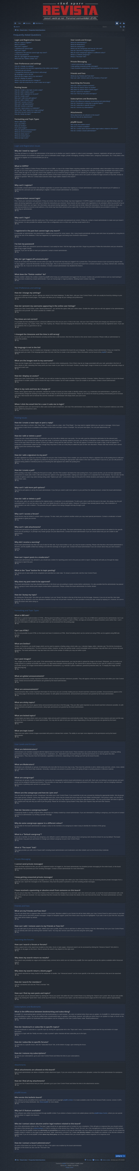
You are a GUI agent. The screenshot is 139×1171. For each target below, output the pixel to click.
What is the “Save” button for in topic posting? (29, 110)
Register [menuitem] (124, 23)
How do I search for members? (80, 91)
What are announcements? (23, 132)
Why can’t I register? (21, 46)
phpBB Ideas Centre (100, 1113)
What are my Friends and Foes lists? (82, 76)
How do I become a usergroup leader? (83, 50)
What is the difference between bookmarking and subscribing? (90, 101)
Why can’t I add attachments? (24, 104)
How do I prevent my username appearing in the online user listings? (36, 68)
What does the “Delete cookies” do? (26, 58)
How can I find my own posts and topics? (84, 93)
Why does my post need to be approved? (28, 112)
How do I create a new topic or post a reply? (29, 90)
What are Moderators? (78, 44)
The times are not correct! (23, 70)
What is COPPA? (20, 44)
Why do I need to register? (23, 42)
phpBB (104, 352)
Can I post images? (21, 128)
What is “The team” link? (78, 56)
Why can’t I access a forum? (24, 102)
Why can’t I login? (20, 50)
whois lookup (38, 1128)
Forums (28, 23)
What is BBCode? (20, 122)
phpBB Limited (68, 1100)
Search (18, 27)
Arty (66, 1165)
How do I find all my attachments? (81, 117)
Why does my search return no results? (83, 87)
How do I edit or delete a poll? (24, 100)
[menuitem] (82, 23)
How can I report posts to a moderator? (27, 108)
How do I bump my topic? (23, 114)
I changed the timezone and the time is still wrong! (31, 72)
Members (38, 23)
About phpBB (44, 1102)
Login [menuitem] (121, 23)
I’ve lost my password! (22, 54)
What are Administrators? (79, 42)
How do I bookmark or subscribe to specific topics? (87, 103)
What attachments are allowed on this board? (85, 115)
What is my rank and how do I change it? (28, 80)
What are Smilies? (20, 126)
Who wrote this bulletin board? (80, 124)
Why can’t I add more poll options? (26, 98)
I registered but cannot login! (24, 48)
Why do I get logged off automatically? (27, 56)
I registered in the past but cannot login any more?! (31, 52)
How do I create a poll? (22, 96)
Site (19, 23)
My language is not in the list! (24, 74)
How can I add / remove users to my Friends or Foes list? (89, 78)
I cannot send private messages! (81, 64)
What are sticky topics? (22, 134)
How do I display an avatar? (23, 78)
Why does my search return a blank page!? (84, 89)
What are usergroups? (78, 46)
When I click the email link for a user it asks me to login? (32, 82)
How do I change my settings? (24, 66)
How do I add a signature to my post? (26, 94)
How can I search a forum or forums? (82, 85)
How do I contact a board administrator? (83, 131)
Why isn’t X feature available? (80, 126)
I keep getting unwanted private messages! (84, 66)
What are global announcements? (25, 130)
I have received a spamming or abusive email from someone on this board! (94, 68)
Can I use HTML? (20, 124)
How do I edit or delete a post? (24, 92)
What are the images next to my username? (29, 76)
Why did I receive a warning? (24, 106)
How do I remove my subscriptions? (82, 107)
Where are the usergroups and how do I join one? (86, 48)
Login (24, 27)
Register (32, 27)
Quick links (15, 23)
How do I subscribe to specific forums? (83, 105)
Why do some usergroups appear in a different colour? (88, 52)
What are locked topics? (22, 136)
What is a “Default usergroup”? (80, 54)
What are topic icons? (22, 138)
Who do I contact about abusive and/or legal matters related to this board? (94, 128)
